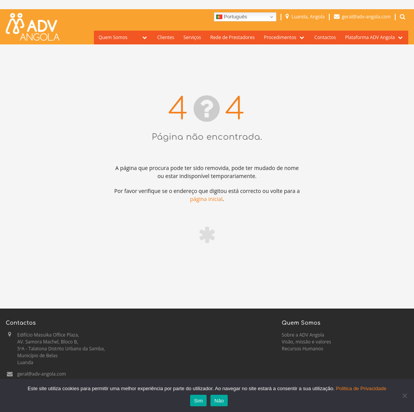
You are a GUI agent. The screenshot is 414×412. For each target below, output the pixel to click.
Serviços (192, 37)
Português (231, 17)
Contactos (325, 37)
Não (219, 401)
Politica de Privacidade (361, 388)
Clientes (165, 37)
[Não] (404, 395)
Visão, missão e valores (306, 341)
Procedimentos (280, 37)
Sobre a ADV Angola (303, 335)
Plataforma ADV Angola (370, 37)
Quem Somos (113, 37)
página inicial (206, 199)
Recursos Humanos (302, 348)
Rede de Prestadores (232, 37)
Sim (198, 401)
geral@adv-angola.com (41, 374)
